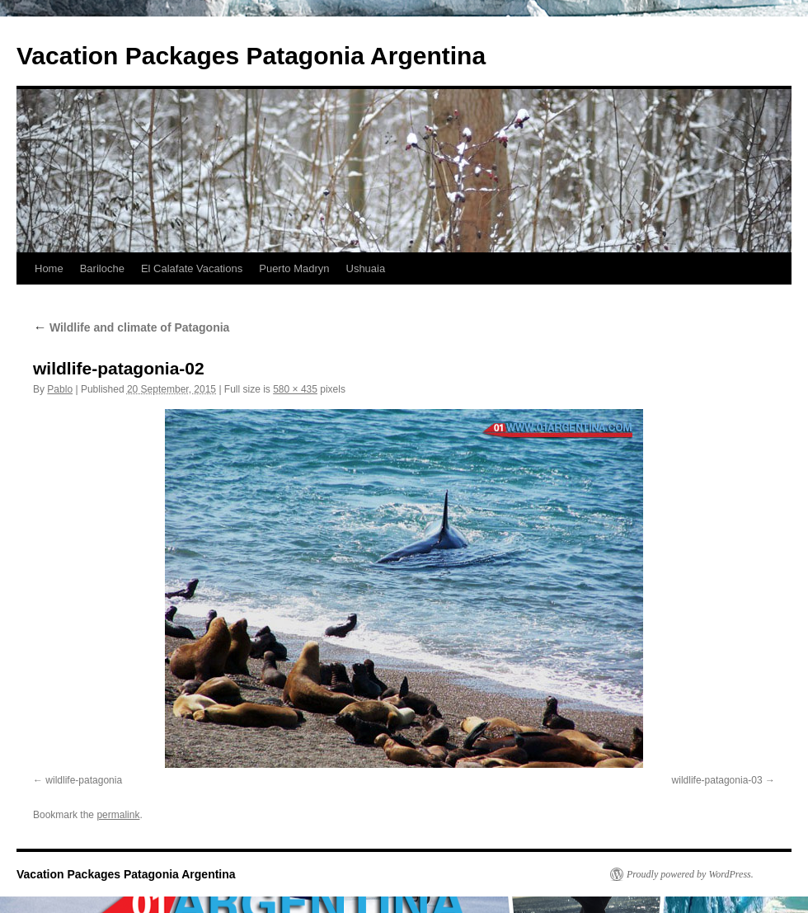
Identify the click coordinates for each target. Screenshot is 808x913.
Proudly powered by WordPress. (690, 874)
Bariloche (102, 268)
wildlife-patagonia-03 (717, 780)
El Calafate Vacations (191, 268)
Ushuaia (366, 268)
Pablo (60, 389)
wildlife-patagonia (83, 780)
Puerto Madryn (294, 268)
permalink (117, 815)
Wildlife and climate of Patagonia (131, 327)
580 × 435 (295, 389)
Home (49, 268)
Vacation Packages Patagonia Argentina (251, 55)
